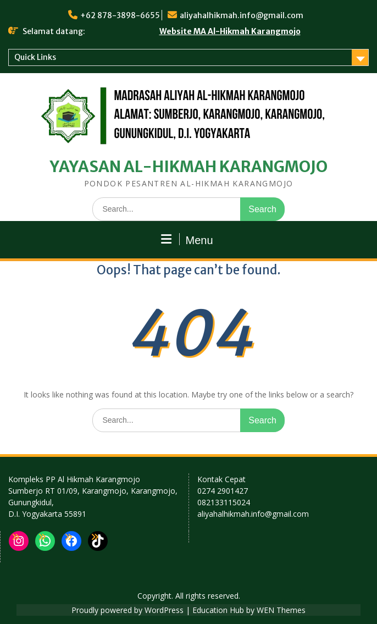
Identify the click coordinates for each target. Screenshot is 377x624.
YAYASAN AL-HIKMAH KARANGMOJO (189, 166)
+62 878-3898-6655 (120, 15)
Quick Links (35, 57)
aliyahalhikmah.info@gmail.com (241, 15)
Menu (187, 239)
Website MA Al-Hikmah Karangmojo (230, 31)
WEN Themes (281, 610)
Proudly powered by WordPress (127, 610)
